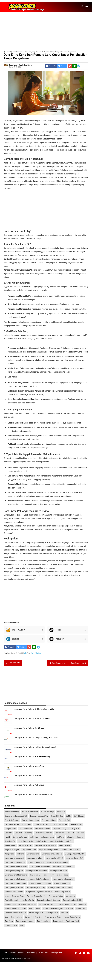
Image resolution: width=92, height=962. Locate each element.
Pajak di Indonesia (12, 900)
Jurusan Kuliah (10, 845)
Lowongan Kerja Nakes (38, 875)
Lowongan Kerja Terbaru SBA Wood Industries (33, 794)
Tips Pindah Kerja (43, 921)
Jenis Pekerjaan (36, 653)
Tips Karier (9, 921)
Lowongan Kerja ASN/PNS (74, 854)
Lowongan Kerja (33, 854)
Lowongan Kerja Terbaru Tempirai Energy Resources (36, 737)
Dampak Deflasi (76, 824)
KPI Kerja (20, 854)
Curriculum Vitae (60, 824)
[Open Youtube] (88, 953)
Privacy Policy (43, 953)
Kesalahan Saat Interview (70, 850)
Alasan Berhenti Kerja (30, 812)
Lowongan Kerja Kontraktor (63, 866)
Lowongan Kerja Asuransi (14, 858)
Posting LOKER (56, 953)
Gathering (28, 833)
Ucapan (8, 925)
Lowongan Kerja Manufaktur (36, 871)
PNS (24, 908)
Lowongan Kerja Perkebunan (15, 883)
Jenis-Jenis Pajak (56, 841)
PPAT (31, 908)
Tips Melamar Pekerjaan (25, 921)
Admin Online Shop (12, 812)
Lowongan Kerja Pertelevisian (40, 883)
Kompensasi (9, 854)
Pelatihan (82, 904)
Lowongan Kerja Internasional (16, 866)
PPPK (38, 908)
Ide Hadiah (34, 837)
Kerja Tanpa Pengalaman (48, 850)
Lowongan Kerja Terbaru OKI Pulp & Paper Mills (34, 709)
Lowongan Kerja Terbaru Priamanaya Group (32, 756)
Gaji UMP (8, 833)
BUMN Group (79, 816)
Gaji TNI (66, 829)
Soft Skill (64, 913)
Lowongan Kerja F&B (36, 862)
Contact (13, 953)
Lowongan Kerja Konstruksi (40, 866)
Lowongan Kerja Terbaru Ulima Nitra (29, 766)
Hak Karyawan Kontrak (43, 833)
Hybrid (7, 837)
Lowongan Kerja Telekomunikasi (60, 887)
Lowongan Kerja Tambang (35, 887)
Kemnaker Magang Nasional (45, 845)
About (4, 953)
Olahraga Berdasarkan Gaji (36, 896)
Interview (80, 837)
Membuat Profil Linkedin (14, 892)
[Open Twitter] (80, 953)
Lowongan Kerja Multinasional (16, 875)
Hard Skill (80, 833)
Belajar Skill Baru (57, 816)
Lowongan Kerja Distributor (15, 862)
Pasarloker (26, 958)
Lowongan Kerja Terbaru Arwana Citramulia (32, 718)
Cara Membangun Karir (30, 820)
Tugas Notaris (58, 921)
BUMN (68, 816)
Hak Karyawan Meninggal (64, 833)
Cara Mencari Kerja (49, 820)
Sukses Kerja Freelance (13, 917)
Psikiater (69, 908)
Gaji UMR (18, 833)
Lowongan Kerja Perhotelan (63, 879)
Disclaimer (31, 953)
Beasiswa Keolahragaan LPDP (16, 816)
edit (25, 653)
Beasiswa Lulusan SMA (39, 816)
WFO (21, 925)
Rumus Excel (81, 908)
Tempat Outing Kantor (71, 917)
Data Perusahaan (25, 829)
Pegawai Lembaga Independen (48, 900)
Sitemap (21, 953)
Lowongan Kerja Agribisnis (52, 854)
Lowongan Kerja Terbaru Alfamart (28, 775)
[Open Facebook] (76, 953)
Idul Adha (60, 837)
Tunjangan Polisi (72, 921)
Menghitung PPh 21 (62, 892)
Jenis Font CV (10, 841)
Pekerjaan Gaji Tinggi (47, 904)
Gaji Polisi (56, 829)
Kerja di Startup (64, 845)
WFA (15, 925)
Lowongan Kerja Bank (35, 858)
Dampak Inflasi (10, 829)
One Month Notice (56, 896)
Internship (70, 837)
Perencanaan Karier (12, 908)
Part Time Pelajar (27, 900)
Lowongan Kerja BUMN (74, 858)
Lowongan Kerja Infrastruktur (57, 862)
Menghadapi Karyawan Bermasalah (39, 892)
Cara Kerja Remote (12, 820)
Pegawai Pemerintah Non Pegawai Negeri (20, 904)
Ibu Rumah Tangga (20, 837)
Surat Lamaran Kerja (52, 917)
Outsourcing (70, 896)
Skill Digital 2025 (52, 913)
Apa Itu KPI (61, 812)
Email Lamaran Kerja (42, 829)
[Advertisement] (46, 30)
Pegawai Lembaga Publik (72, 900)
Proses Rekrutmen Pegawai (53, 908)
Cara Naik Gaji (64, 820)
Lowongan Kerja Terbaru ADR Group (29, 785)
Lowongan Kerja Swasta (14, 887)
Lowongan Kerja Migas (58, 871)
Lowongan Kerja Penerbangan (39, 879)
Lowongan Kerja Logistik (14, 871)
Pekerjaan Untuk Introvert (67, 904)
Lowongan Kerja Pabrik (59, 875)
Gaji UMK (75, 829)
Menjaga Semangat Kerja (14, 896)
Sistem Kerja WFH (36, 913)
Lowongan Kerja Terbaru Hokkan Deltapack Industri (35, 747)
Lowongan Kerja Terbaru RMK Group (29, 728)
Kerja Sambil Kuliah (29, 850)
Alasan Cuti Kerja (47, 812)
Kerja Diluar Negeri (12, 850)
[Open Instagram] (84, 953)
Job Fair (69, 841)
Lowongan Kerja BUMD (54, 858)
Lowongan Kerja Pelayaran (15, 879)
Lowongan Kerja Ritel (62, 883)
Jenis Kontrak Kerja (25, 841)
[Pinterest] (70, 66)
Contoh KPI (27, 824)
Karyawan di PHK (25, 845)
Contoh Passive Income (42, 824)
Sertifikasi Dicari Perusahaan (15, 913)
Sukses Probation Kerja (33, 917)
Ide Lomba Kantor (47, 837)
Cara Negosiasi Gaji (12, 824)
